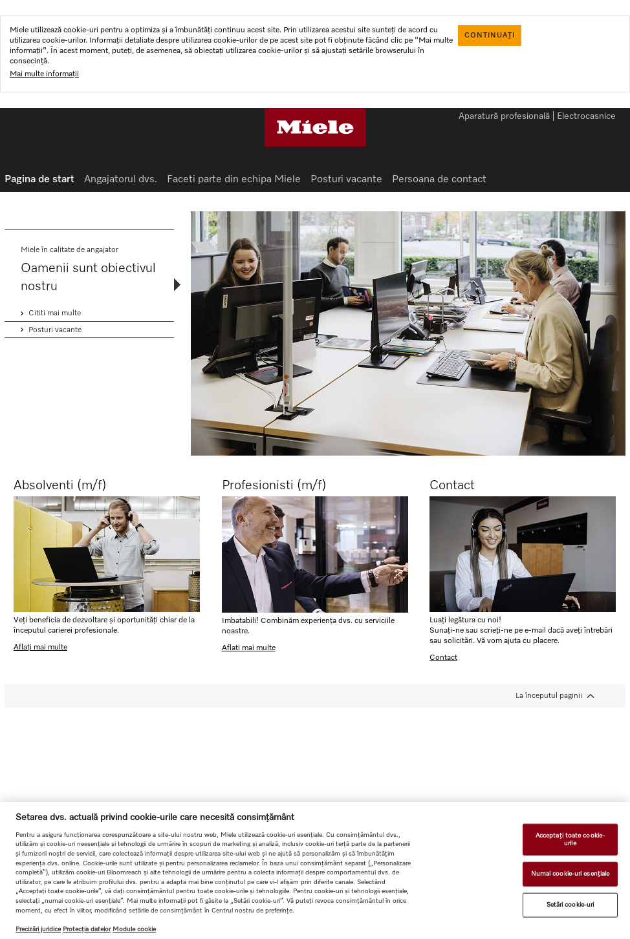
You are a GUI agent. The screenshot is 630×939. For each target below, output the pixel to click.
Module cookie (134, 929)
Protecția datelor (87, 929)
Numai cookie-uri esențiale (570, 873)
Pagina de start (39, 179)
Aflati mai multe (249, 648)
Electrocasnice (586, 117)
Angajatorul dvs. (120, 179)
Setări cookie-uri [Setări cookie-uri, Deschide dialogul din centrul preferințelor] (570, 905)
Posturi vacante (346, 179)
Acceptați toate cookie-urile (570, 839)
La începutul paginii (549, 696)
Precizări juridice (38, 929)
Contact (443, 658)
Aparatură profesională (504, 117)
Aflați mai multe (40, 647)
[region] (315, 870)
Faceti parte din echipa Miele (234, 179)
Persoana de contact (439, 179)
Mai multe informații (44, 74)
